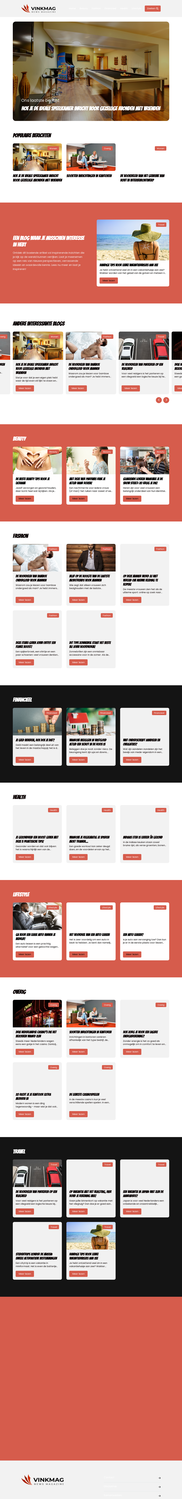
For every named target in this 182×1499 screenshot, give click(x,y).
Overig (107, 152)
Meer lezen (109, 284)
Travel (161, 228)
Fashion (96, 8)
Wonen (53, 152)
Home (72, 8)
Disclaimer (132, 1487)
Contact (132, 1478)
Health (124, 8)
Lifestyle (136, 8)
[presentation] (150, 400)
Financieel (110, 8)
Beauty (84, 8)
